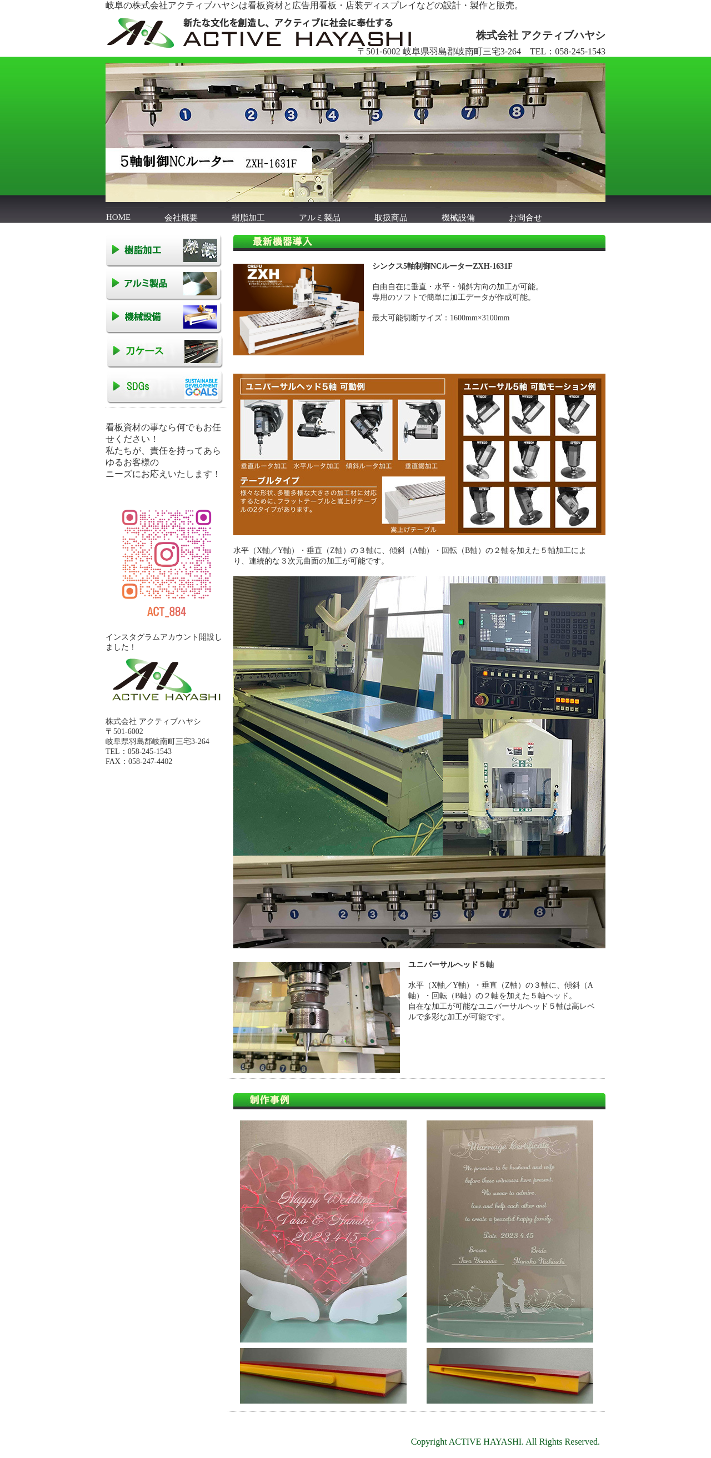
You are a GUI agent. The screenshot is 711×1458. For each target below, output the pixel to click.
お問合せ (525, 217)
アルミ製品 (320, 217)
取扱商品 (391, 217)
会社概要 (181, 217)
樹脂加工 (248, 217)
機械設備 (458, 217)
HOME (118, 217)
